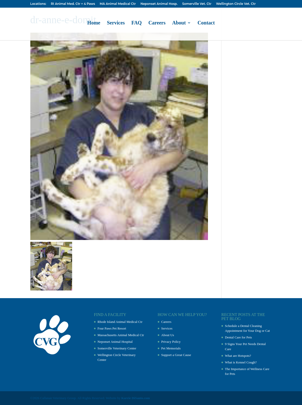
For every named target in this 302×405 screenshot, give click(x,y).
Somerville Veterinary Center (117, 348)
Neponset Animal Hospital (115, 342)
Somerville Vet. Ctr (196, 4)
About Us (167, 335)
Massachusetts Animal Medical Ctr (121, 335)
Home (93, 23)
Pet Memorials (171, 348)
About (179, 23)
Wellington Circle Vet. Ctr (236, 4)
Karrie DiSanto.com (135, 398)
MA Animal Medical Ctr (118, 4)
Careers (156, 23)
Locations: (38, 4)
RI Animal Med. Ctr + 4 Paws (73, 4)
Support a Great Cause (176, 355)
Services (116, 23)
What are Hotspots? (238, 356)
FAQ (136, 23)
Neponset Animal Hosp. (158, 4)
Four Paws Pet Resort (112, 328)
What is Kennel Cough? (241, 362)
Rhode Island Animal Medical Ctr (120, 322)
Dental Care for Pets (238, 337)
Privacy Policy (171, 342)
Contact (206, 23)
